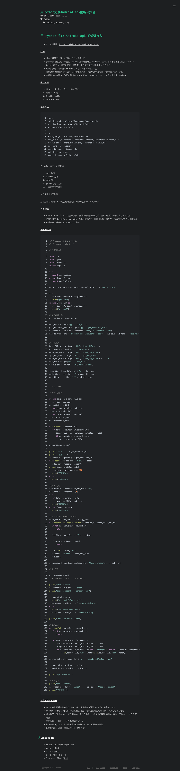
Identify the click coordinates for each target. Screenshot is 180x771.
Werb (56, 751)
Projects (136, 768)
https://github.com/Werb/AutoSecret (79, 44)
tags (125, 768)
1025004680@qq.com (64, 744)
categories (100, 768)
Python (47, 19)
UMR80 (56, 748)
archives (114, 768)
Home (88, 768)
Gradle (59, 22)
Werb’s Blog (59, 755)
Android (50, 22)
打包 (67, 22)
